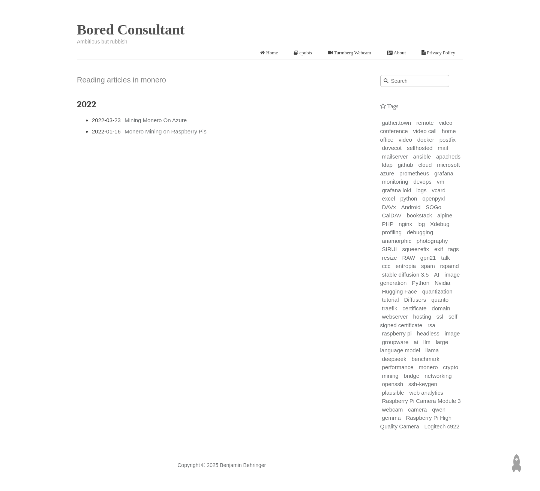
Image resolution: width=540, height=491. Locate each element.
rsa (431, 325)
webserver (395, 316)
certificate (414, 308)
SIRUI (389, 249)
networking (438, 376)
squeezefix (415, 249)
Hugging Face (399, 291)
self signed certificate (419, 320)
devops (422, 181)
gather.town (396, 123)
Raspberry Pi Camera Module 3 (421, 401)
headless (428, 333)
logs (421, 190)
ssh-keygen (422, 384)
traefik (390, 308)
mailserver (395, 156)
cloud (425, 165)
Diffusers (415, 299)
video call (425, 131)
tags (453, 249)
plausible (393, 392)
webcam (392, 409)
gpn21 (428, 257)
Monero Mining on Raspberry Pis (165, 131)
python (408, 198)
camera (417, 409)
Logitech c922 (441, 426)
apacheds (448, 156)
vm (440, 181)
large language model (414, 346)
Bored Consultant (131, 29)
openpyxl (433, 198)
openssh (393, 384)
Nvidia (442, 283)
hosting (422, 316)
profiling (392, 232)
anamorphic (396, 241)
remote (425, 123)
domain (441, 308)
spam (428, 266)
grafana (443, 173)
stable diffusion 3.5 (405, 274)
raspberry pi (397, 333)
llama (432, 350)
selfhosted (419, 148)
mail (443, 148)
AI (436, 274)
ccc (386, 266)
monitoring (395, 181)
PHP (388, 224)
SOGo (433, 207)
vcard (439, 190)
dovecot (392, 148)
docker (425, 139)
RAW (408, 257)
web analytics (426, 392)
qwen (439, 409)
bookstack (419, 215)
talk (445, 257)
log (421, 224)
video (405, 139)
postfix (448, 139)
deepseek (394, 359)
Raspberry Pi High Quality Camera (416, 422)
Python (420, 283)
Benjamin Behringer (243, 465)
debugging (420, 232)
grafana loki (396, 190)
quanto (439, 299)
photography (432, 241)
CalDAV (392, 215)
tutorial (390, 299)
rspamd (449, 266)
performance (398, 367)
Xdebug (440, 224)
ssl (439, 316)
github (405, 165)
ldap (387, 165)
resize (389, 257)
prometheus (414, 173)
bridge (412, 376)
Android (411, 207)
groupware (395, 342)
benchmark (425, 359)
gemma (391, 418)
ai (416, 342)
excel (388, 198)
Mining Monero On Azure (155, 120)
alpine (444, 215)
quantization (437, 291)
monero (428, 367)
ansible (422, 156)
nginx (405, 224)
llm (426, 342)
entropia (406, 266)
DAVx (389, 207)
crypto (450, 367)
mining (390, 376)
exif (438, 249)
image (452, 333)
